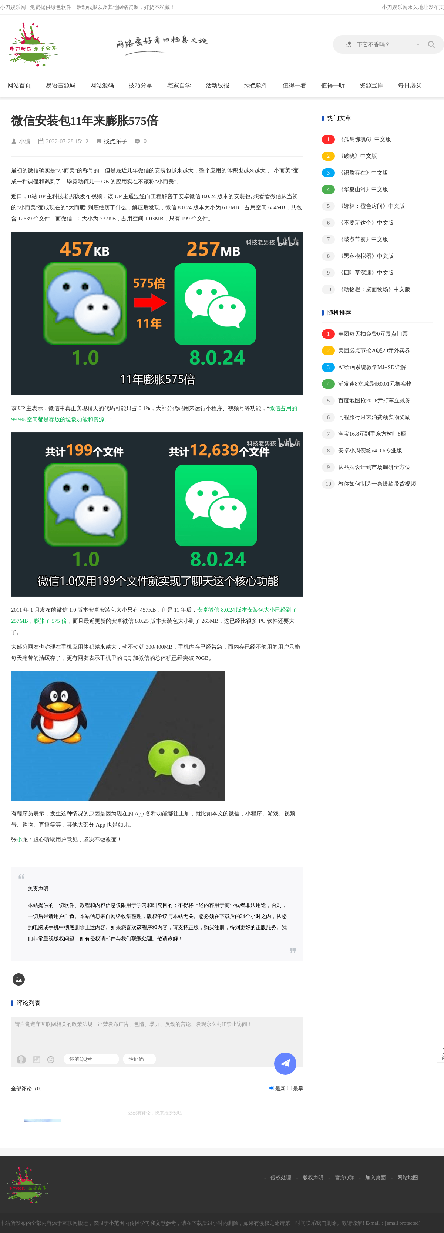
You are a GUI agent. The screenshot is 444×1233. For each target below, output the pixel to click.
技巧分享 (144, 85)
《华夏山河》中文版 (355, 189)
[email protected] (402, 1223)
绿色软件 (259, 85)
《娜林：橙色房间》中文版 (363, 206)
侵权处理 (280, 1177)
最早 (298, 1088)
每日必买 (410, 85)
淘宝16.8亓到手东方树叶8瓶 (364, 434)
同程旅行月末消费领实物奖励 (366, 417)
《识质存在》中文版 (355, 172)
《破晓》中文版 (349, 156)
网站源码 (105, 85)
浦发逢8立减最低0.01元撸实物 (367, 384)
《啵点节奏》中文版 (355, 239)
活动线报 (221, 85)
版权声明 (313, 1177)
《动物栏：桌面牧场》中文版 (366, 289)
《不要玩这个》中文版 (358, 222)
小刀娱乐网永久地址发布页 (413, 7)
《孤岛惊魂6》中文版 (356, 139)
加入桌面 (375, 1177)
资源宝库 (375, 85)
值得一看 (298, 85)
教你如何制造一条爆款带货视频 (369, 484)
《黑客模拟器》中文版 (358, 256)
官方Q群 (344, 1177)
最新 (280, 1088)
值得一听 (336, 85)
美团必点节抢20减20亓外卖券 (366, 350)
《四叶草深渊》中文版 (358, 272)
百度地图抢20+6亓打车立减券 (366, 400)
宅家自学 (182, 85)
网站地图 (407, 1177)
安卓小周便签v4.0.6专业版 (362, 450)
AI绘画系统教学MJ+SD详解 (364, 367)
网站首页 (19, 85)
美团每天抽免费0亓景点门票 (365, 334)
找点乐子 (115, 141)
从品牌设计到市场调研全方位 (366, 467)
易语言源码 (64, 85)
